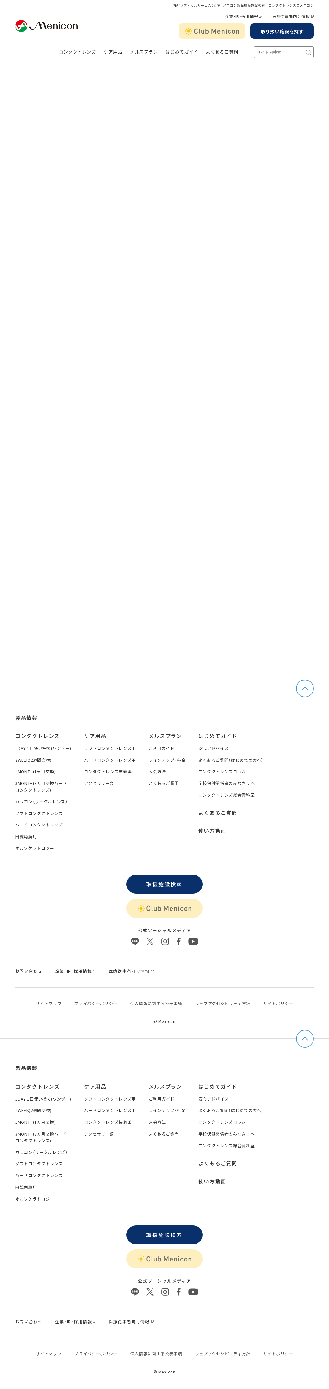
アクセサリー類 (99, 783)
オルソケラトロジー (34, 848)
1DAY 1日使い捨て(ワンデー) (43, 748)
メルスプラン (165, 736)
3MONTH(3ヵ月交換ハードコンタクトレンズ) (41, 786)
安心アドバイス (213, 748)
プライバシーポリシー (96, 1003)
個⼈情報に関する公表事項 (156, 1003)
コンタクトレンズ (77, 52)
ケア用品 (113, 52)
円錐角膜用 (26, 836)
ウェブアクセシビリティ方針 (222, 1003)
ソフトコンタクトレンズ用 (110, 748)
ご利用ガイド (162, 748)
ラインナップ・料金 (167, 760)
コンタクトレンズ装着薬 (108, 771)
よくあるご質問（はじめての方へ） (231, 760)
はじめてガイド (181, 52)
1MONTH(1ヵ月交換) (35, 771)
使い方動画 (212, 830)
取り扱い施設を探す (282, 31)
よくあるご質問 (222, 52)
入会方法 (157, 771)
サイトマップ (48, 1003)
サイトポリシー (278, 1003)
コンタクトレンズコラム (222, 771)
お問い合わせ (28, 971)
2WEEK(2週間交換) (33, 760)
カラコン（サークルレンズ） (41, 802)
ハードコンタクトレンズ (39, 825)
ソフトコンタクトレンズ (39, 813)
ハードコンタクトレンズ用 (110, 760)
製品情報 (26, 717)
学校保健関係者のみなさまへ (226, 783)
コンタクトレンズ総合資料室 (226, 795)
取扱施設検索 (164, 884)
